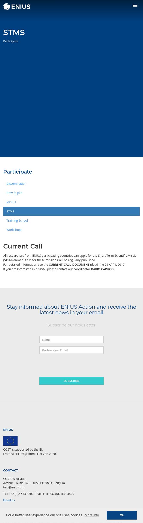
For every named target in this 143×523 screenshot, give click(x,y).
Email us (9, 500)
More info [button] (92, 515)
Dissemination (16, 183)
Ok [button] (122, 515)
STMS (10, 211)
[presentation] (71, 365)
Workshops (14, 230)
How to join (14, 193)
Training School (17, 220)
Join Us (11, 202)
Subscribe (71, 381)
